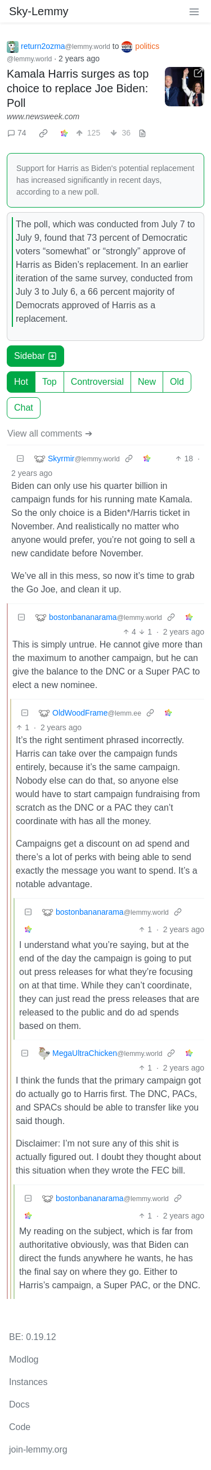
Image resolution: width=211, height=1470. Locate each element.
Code (19, 1427)
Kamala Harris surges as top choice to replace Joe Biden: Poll (78, 88)
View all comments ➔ (49, 433)
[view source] (142, 133)
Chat (23, 407)
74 (16, 132)
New (147, 381)
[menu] (194, 11)
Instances (28, 1382)
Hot (21, 381)
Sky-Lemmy (39, 11)
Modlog (23, 1359)
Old (177, 381)
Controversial (97, 381)
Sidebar (35, 356)
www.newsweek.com (43, 116)
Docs (19, 1404)
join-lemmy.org (38, 1449)
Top (49, 381)
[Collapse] (20, 458)
